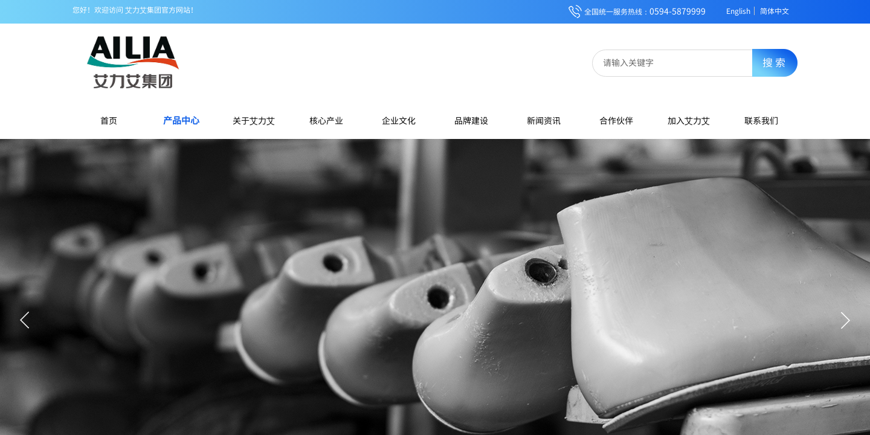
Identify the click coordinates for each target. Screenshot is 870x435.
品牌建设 (471, 120)
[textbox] (680, 62)
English (738, 11)
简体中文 (774, 11)
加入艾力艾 (689, 120)
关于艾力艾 (254, 120)
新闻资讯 (544, 120)
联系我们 (761, 120)
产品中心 (181, 120)
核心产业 (326, 120)
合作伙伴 (616, 120)
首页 (108, 120)
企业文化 (399, 120)
